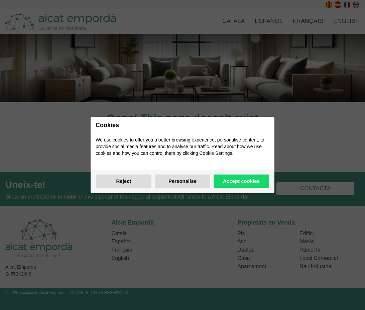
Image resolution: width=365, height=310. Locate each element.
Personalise (182, 181)
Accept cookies (241, 181)
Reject (123, 181)
